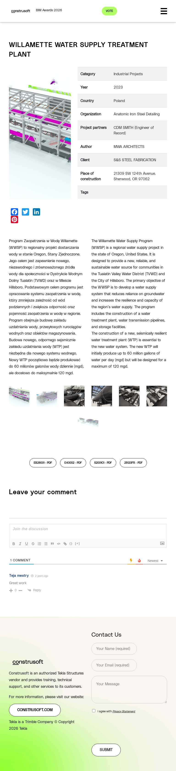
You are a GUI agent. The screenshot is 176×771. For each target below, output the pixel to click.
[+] (77, 543)
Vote (109, 11)
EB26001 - (43, 462)
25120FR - (133, 462)
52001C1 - (103, 462)
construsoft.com (34, 710)
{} (71, 543)
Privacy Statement (124, 711)
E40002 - (73, 462)
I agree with (116, 711)
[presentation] (126, 736)
